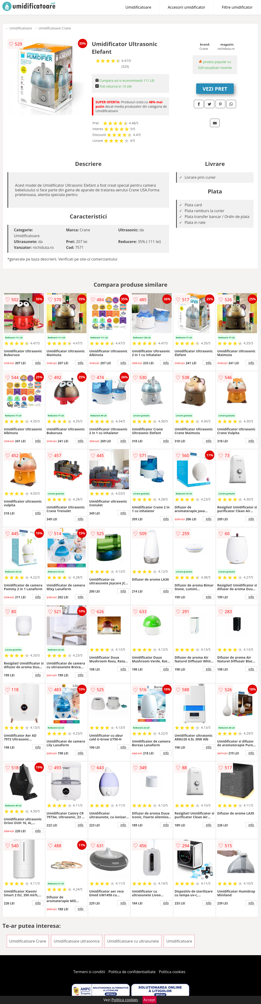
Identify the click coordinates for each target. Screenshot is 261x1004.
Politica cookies (172, 971)
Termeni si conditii (89, 971)
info (38, 363)
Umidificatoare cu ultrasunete (133, 941)
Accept (149, 999)
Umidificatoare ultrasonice (77, 941)
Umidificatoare (138, 7)
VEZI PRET (215, 88)
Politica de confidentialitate (132, 971)
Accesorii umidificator (186, 7)
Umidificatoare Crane (54, 28)
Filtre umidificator (237, 7)
